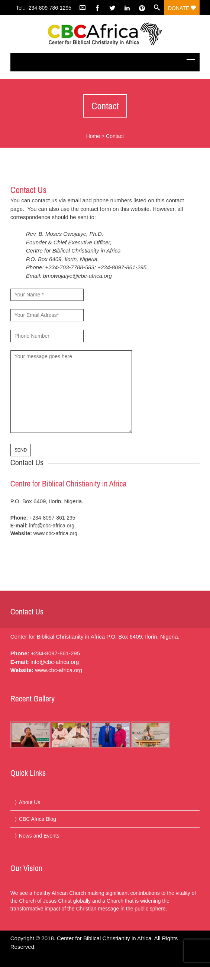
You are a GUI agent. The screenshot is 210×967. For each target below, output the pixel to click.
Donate (182, 8)
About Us (30, 802)
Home (93, 136)
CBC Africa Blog (37, 819)
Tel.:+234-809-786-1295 (43, 8)
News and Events (39, 836)
